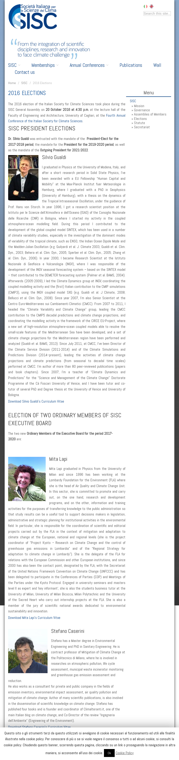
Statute (139, 123)
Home (12, 83)
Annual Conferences (89, 65)
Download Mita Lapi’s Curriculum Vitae (34, 617)
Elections (140, 118)
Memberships (45, 65)
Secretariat (142, 127)
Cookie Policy (125, 752)
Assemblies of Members (150, 114)
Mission (139, 106)
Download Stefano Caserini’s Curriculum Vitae (39, 727)
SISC (14, 65)
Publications (131, 65)
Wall (157, 65)
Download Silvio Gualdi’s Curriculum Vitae (36, 401)
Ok (109, 753)
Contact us (25, 72)
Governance (142, 110)
